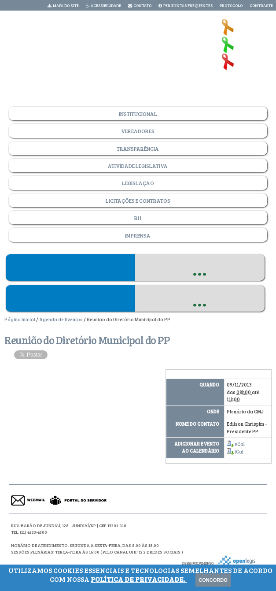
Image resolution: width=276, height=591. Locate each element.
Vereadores (138, 130)
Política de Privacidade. (139, 579)
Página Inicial (19, 319)
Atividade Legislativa (138, 165)
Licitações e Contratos (138, 200)
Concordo (213, 580)
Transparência (138, 148)
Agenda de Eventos (61, 319)
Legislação (138, 182)
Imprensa (138, 235)
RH (137, 217)
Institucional (138, 113)
